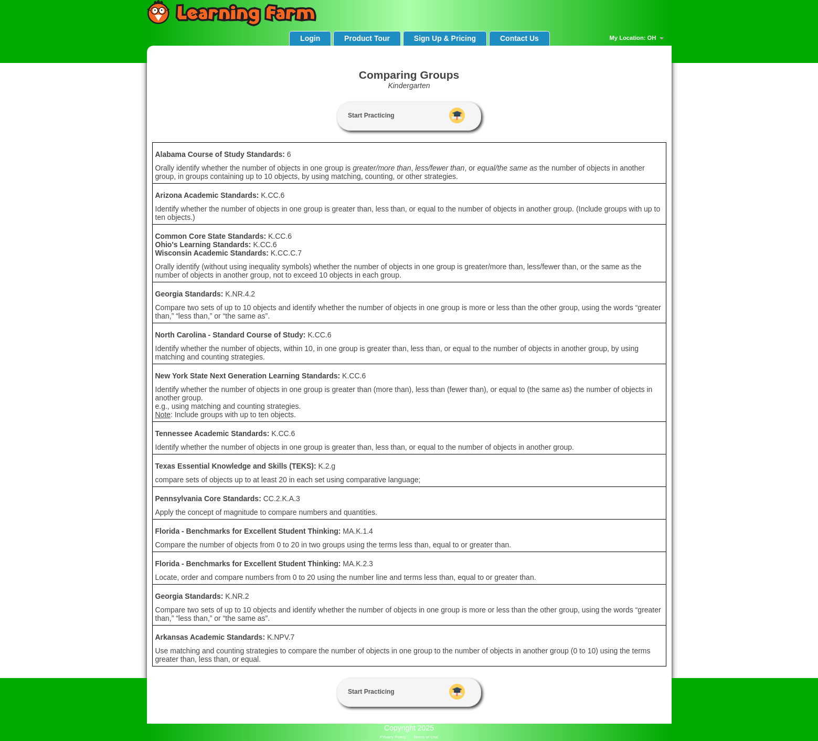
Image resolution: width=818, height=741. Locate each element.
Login (310, 38)
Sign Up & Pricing (445, 38)
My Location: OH (638, 38)
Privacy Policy (393, 737)
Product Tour (367, 38)
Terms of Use (425, 737)
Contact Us (519, 38)
